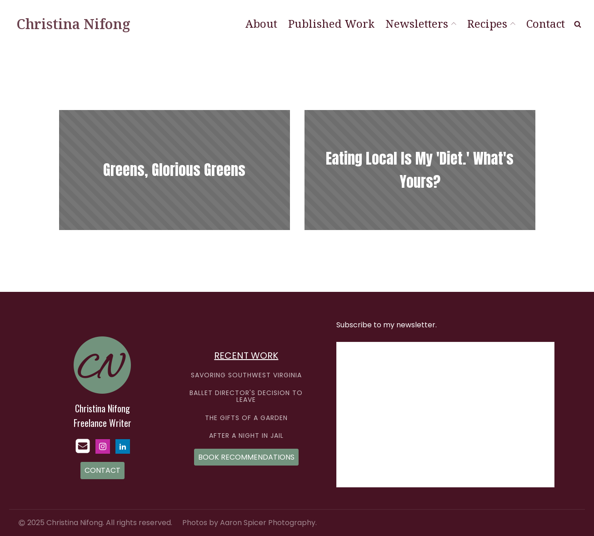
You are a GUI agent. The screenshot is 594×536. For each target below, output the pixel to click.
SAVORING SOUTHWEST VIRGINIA (246, 375)
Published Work (331, 23)
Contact (545, 23)
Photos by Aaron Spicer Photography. (249, 523)
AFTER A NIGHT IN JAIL (246, 435)
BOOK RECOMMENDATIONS (246, 457)
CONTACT (102, 470)
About (261, 23)
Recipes (491, 23)
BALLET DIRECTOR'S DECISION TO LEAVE (246, 397)
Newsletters (420, 23)
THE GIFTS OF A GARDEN (246, 418)
